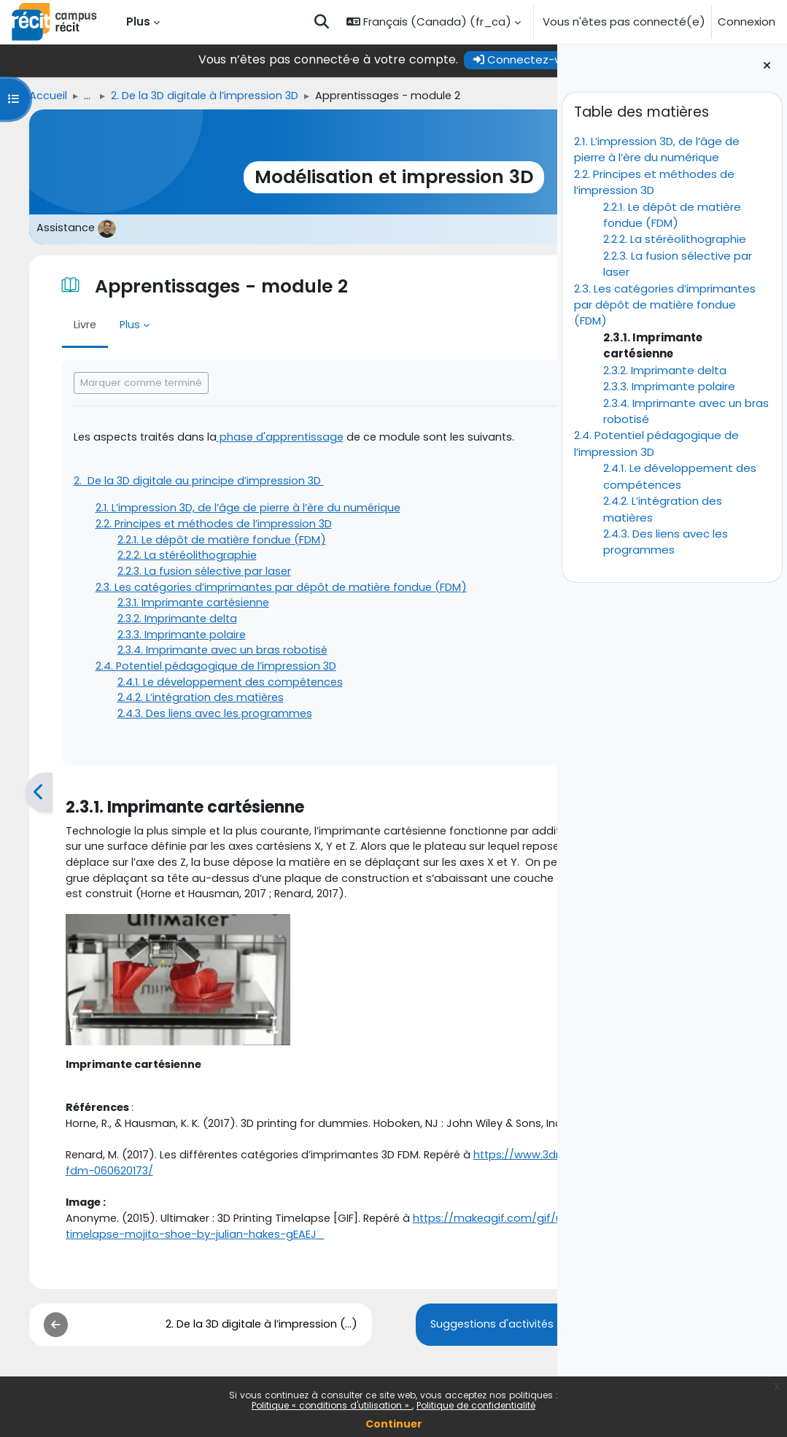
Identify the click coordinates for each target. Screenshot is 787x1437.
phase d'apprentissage (262, 438)
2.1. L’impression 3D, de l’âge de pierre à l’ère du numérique (657, 149)
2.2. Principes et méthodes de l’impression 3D (194, 527)
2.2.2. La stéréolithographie (674, 239)
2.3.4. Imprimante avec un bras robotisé (201, 657)
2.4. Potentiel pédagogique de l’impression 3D (196, 673)
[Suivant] (541, 803)
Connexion (746, 21)
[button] (321, 22)
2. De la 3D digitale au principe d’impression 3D (178, 482)
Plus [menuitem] (138, 21)
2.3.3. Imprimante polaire (669, 386)
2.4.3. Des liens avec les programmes (665, 541)
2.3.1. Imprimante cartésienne (173, 608)
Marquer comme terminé (118, 383)
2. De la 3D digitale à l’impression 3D (186, 96)
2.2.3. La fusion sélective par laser (183, 576)
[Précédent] (15, 803)
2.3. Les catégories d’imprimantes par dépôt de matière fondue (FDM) (665, 305)
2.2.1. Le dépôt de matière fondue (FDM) (672, 215)
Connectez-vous (411, 59)
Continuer (393, 1424)
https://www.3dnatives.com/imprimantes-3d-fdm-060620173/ (223, 1237)
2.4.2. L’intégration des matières (179, 706)
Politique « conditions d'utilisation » (332, 1405)
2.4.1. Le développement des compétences (679, 476)
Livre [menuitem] (62, 325)
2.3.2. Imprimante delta (664, 370)
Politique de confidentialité (475, 1405)
